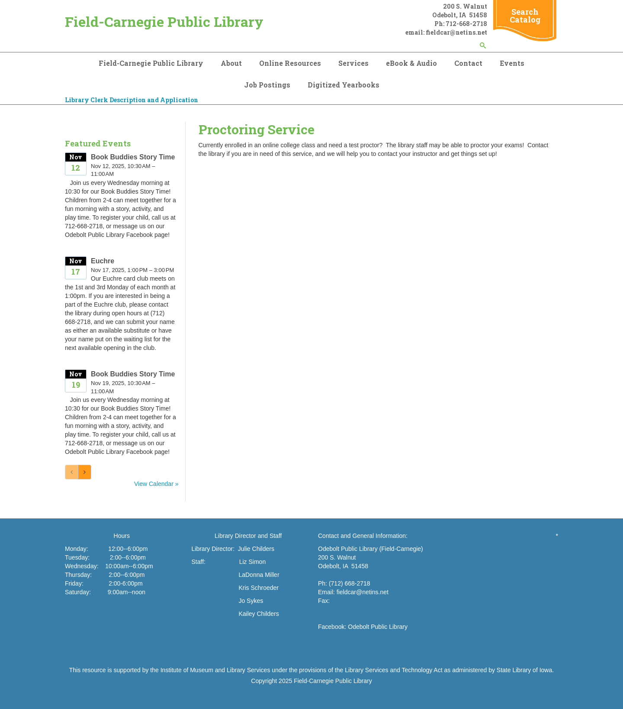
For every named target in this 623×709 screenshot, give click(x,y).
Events (512, 63)
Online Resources (290, 63)
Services (353, 63)
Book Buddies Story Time (133, 157)
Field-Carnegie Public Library (164, 21)
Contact (468, 63)
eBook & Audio (411, 63)
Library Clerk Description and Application (131, 100)
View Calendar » (156, 483)
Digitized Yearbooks (343, 84)
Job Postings (267, 84)
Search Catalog (525, 15)
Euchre (102, 261)
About (231, 63)
